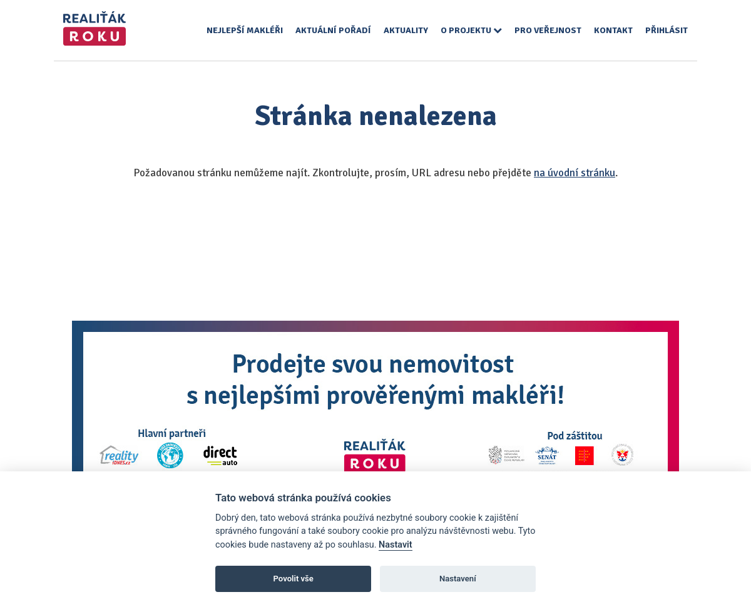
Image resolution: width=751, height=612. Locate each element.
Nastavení (457, 578)
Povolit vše (293, 578)
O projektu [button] (471, 30)
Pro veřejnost (547, 30)
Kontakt (613, 30)
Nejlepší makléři (245, 30)
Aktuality (406, 30)
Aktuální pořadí (333, 30)
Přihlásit (666, 30)
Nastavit (395, 544)
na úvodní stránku (574, 172)
